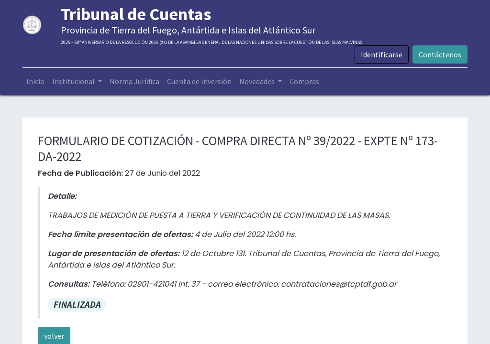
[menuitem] (35, 81)
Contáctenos (440, 54)
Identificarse (381, 54)
